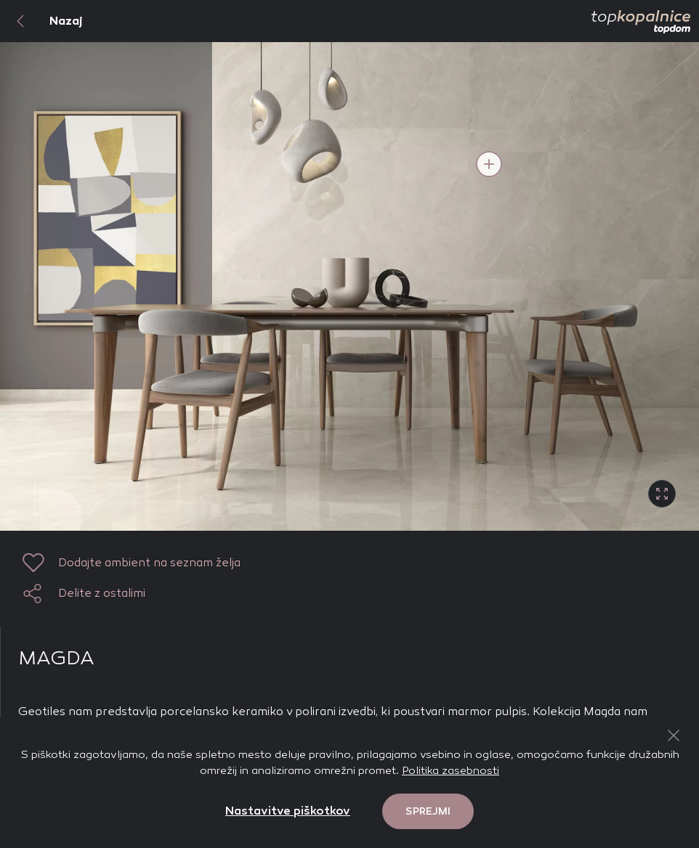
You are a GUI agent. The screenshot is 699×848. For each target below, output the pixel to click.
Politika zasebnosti (450, 770)
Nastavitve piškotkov (287, 811)
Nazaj (41, 21)
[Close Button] (673, 735)
